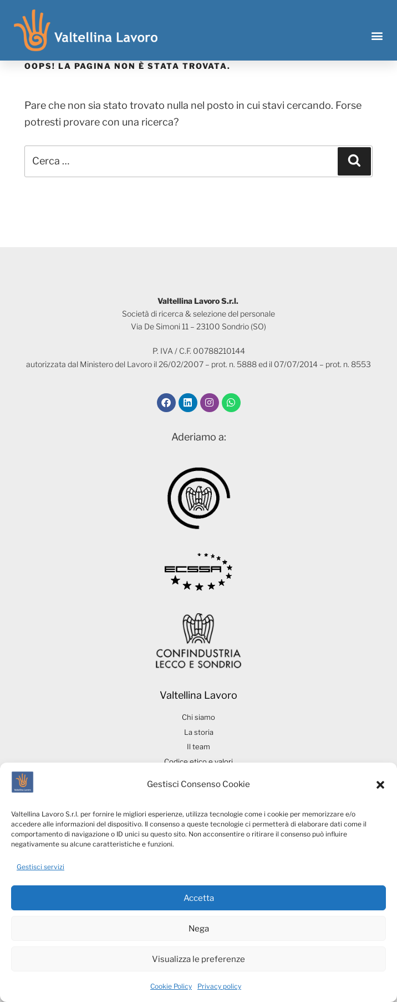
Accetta (199, 898)
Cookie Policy (171, 986)
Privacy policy (219, 986)
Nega (199, 929)
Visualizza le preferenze (198, 959)
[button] (380, 784)
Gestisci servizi (40, 867)
